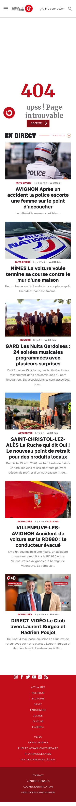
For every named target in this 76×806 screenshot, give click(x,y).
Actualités (38, 687)
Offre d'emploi (38, 742)
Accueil (37, 123)
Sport (38, 704)
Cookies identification (38, 786)
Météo (38, 736)
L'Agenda (38, 727)
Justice (38, 715)
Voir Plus (58, 135)
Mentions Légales (38, 781)
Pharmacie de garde (38, 753)
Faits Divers (38, 710)
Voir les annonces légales (38, 759)
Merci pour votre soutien (38, 792)
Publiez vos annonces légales (38, 748)
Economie (38, 698)
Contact (38, 775)
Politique (38, 693)
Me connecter (54, 8)
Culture (38, 721)
